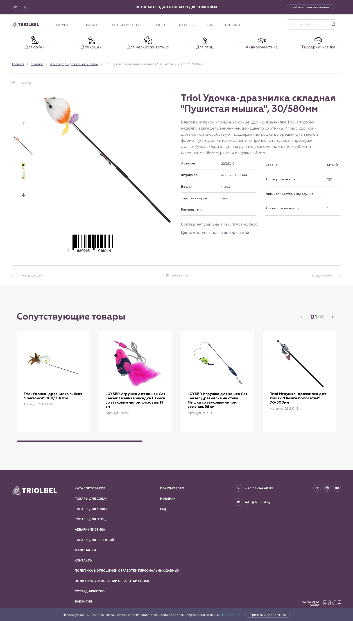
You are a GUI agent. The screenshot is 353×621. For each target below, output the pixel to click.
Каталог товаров (90, 488)
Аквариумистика (90, 530)
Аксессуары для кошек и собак (74, 64)
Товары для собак (91, 499)
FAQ (210, 25)
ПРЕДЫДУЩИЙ (32, 275)
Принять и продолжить (268, 614)
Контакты (233, 25)
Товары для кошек (91, 509)
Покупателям (172, 488)
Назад (26, 83)
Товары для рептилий (94, 540)
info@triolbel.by (258, 502)
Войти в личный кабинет (310, 7)
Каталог (93, 25)
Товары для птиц (90, 519)
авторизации (236, 232)
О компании (64, 25)
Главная (18, 64)
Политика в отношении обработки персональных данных (127, 571)
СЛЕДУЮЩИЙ (322, 275)
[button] (23, 195)
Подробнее (231, 614)
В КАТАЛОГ (180, 275)
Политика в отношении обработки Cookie (112, 581)
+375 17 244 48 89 (259, 488)
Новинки (168, 499)
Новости (159, 25)
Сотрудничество (126, 25)
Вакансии (187, 25)
